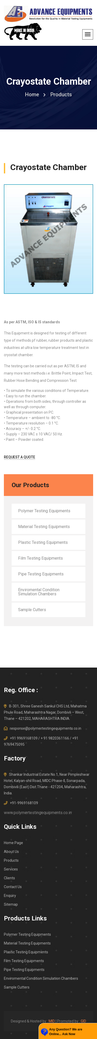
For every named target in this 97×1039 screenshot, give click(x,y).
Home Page (13, 843)
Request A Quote (19, 457)
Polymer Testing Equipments (44, 510)
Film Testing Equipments (40, 558)
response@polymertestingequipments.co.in (45, 728)
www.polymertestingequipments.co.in (38, 812)
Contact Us (13, 887)
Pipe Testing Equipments (41, 574)
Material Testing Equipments (44, 526)
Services (11, 869)
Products (11, 860)
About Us (11, 852)
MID (52, 1021)
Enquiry (10, 896)
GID (83, 1021)
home (32, 94)
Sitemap (11, 904)
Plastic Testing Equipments (43, 542)
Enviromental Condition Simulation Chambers (38, 591)
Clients (9, 878)
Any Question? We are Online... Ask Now (65, 1032)
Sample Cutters (32, 609)
